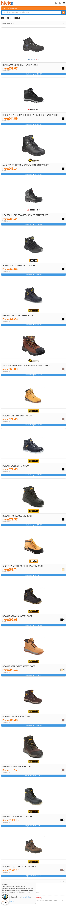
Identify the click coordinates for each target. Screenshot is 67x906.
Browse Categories (10, 8)
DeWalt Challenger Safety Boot (19, 866)
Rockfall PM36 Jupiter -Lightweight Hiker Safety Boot (30, 115)
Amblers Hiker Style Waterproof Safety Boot (26, 365)
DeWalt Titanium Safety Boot (17, 816)
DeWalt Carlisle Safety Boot (17, 415)
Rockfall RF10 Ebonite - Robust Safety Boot (25, 215)
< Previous (57, 23)
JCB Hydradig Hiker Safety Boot (19, 265)
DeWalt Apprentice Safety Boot (18, 666)
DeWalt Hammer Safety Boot (17, 716)
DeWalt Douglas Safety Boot (17, 315)
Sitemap (47, 900)
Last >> (63, 23)
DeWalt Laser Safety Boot (16, 465)
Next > (60, 23)
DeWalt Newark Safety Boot (17, 616)
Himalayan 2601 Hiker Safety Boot (20, 65)
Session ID (41, 900)
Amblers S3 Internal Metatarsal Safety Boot (25, 165)
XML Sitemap (54, 900)
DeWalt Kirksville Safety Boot (18, 766)
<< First (54, 23)
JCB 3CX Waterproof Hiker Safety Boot (22, 566)
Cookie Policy (25, 897)
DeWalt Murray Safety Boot (17, 516)
